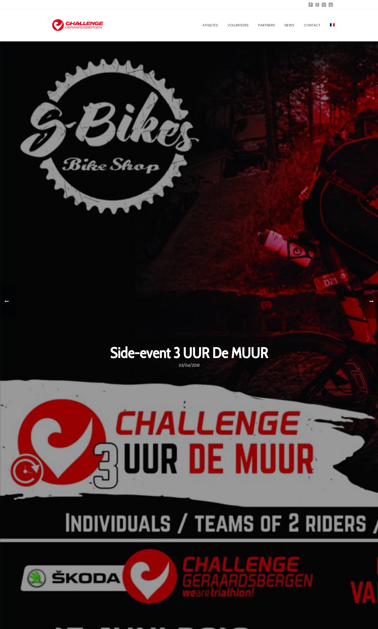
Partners (266, 25)
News (289, 25)
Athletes (210, 25)
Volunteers (238, 25)
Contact (312, 25)
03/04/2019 (189, 365)
